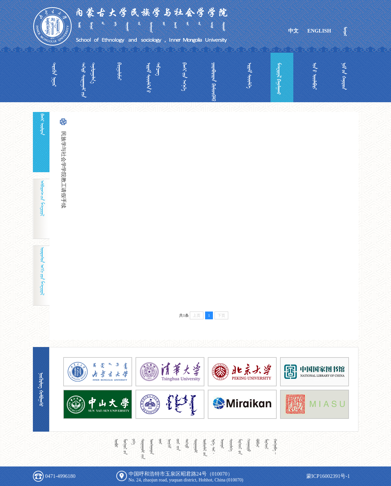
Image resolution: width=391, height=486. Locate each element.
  (184, 76)
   (88, 80)
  (54, 74)
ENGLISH (319, 31)
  (249, 75)
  (213, 81)
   (153, 77)
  (279, 78)
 (119, 71)
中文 (293, 31)
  (314, 76)
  (344, 76)
